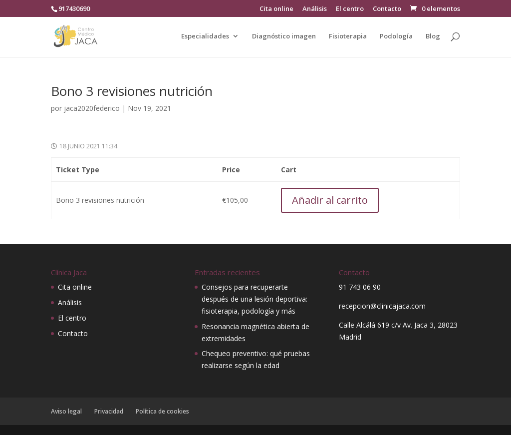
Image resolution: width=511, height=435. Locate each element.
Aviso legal (66, 411)
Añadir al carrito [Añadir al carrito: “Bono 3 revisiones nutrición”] (330, 200)
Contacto (387, 9)
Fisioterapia (348, 36)
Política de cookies (162, 411)
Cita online (276, 9)
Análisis (314, 9)
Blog (433, 36)
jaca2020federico (92, 108)
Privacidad (108, 411)
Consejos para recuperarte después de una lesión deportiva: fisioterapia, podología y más (254, 299)
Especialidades (205, 36)
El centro (350, 9)
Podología (396, 36)
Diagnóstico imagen (284, 36)
